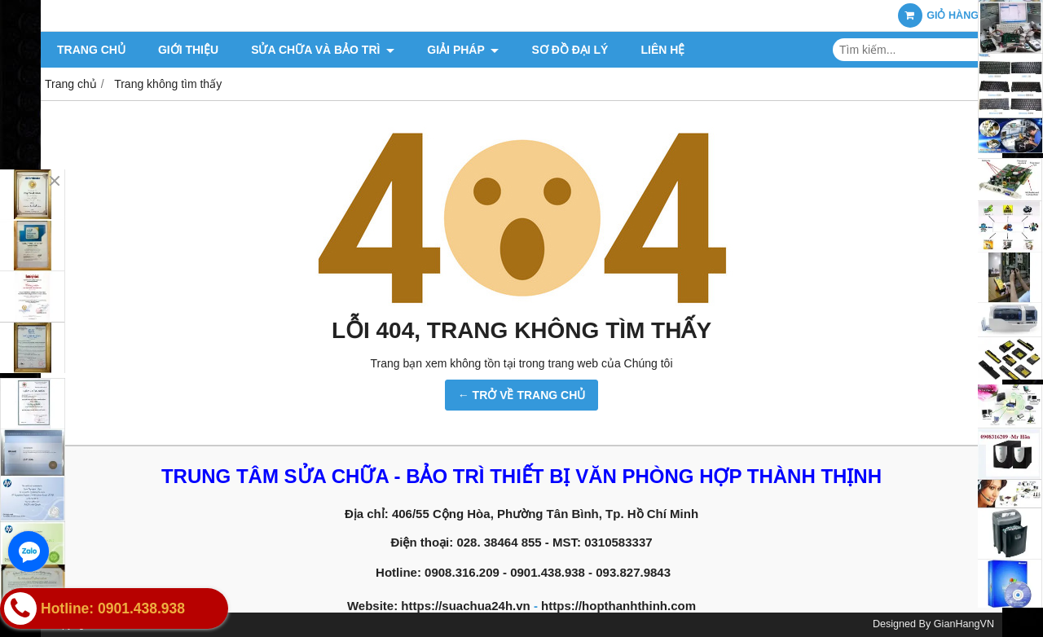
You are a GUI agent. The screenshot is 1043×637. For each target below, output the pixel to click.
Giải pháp (463, 49)
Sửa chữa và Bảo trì (322, 49)
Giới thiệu (188, 49)
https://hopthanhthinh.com (618, 606)
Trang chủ (91, 49)
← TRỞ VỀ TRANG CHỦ (522, 395)
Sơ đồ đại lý (569, 49)
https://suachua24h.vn (465, 606)
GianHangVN (964, 624)
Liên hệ (662, 49)
